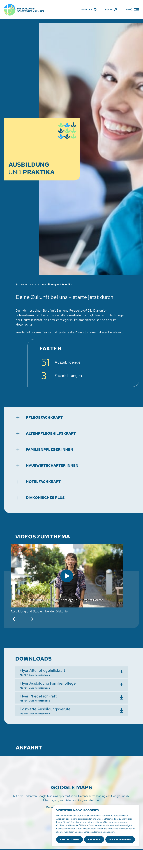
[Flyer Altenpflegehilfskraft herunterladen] (71, 672)
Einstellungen (69, 839)
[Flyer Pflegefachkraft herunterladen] (71, 698)
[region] (95, 825)
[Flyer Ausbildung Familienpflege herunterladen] (71, 685)
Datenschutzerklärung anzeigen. (99, 831)
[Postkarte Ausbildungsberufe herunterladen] (71, 710)
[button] (71, 418)
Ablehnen (94, 839)
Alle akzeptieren (120, 839)
